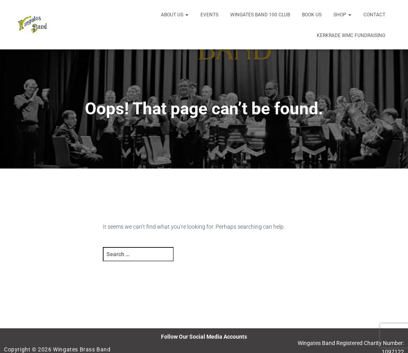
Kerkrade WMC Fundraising (351, 35)
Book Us (312, 15)
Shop (342, 15)
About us (174, 15)
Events (209, 15)
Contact (374, 15)
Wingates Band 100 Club (260, 15)
